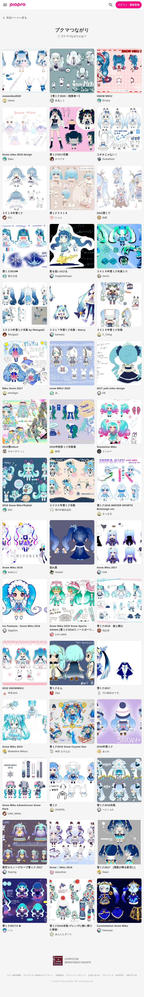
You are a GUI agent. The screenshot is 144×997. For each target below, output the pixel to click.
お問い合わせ (94, 975)
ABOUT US (131, 975)
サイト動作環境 (14, 975)
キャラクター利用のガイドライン (38, 975)
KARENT (120, 975)
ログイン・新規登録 (128, 4)
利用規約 (60, 975)
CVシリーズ (107, 975)
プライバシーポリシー (76, 975)
